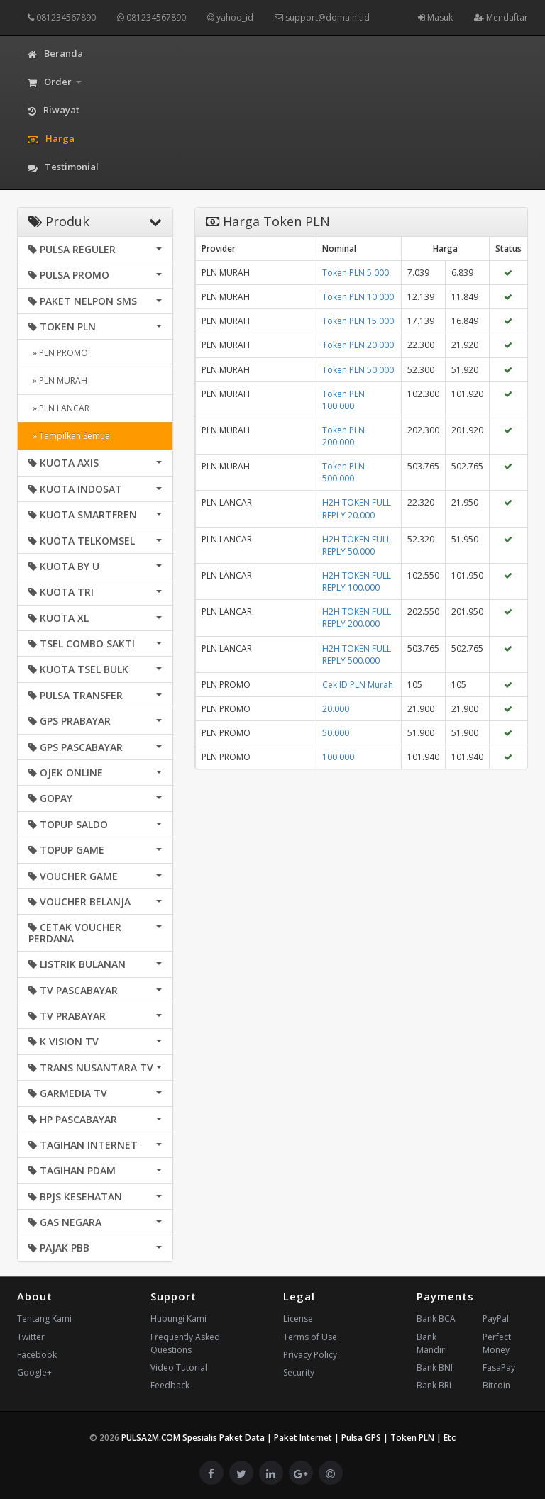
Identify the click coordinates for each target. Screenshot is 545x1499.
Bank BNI (435, 1367)
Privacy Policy (310, 1355)
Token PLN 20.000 (358, 345)
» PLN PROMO (58, 353)
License (298, 1319)
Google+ (34, 1372)
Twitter (31, 1337)
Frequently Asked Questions (185, 1343)
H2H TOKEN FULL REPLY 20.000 (356, 508)
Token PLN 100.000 (343, 400)
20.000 (335, 709)
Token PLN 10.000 (358, 297)
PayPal (496, 1319)
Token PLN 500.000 (343, 472)
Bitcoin (496, 1385)
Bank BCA (436, 1319)
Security (298, 1372)
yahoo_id (230, 17)
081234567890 (62, 17)
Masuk (435, 17)
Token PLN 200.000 (343, 436)
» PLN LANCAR (58, 408)
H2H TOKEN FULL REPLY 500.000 (356, 654)
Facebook (37, 1355)
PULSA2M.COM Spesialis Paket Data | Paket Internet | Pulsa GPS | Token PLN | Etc (288, 1438)
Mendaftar (501, 17)
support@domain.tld (322, 17)
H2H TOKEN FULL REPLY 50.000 (356, 545)
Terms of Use (310, 1337)
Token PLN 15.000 (358, 321)
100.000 (338, 757)
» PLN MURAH (57, 380)
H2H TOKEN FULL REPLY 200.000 (356, 618)
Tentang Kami (44, 1319)
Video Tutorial (178, 1367)
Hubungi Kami (178, 1319)
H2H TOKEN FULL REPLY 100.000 (356, 581)
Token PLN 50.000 (358, 370)
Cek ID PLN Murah (357, 685)
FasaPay (499, 1367)
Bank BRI (434, 1385)
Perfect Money (497, 1343)
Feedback (169, 1385)
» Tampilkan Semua (69, 436)
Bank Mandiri (432, 1343)
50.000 (335, 733)
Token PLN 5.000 (355, 273)
